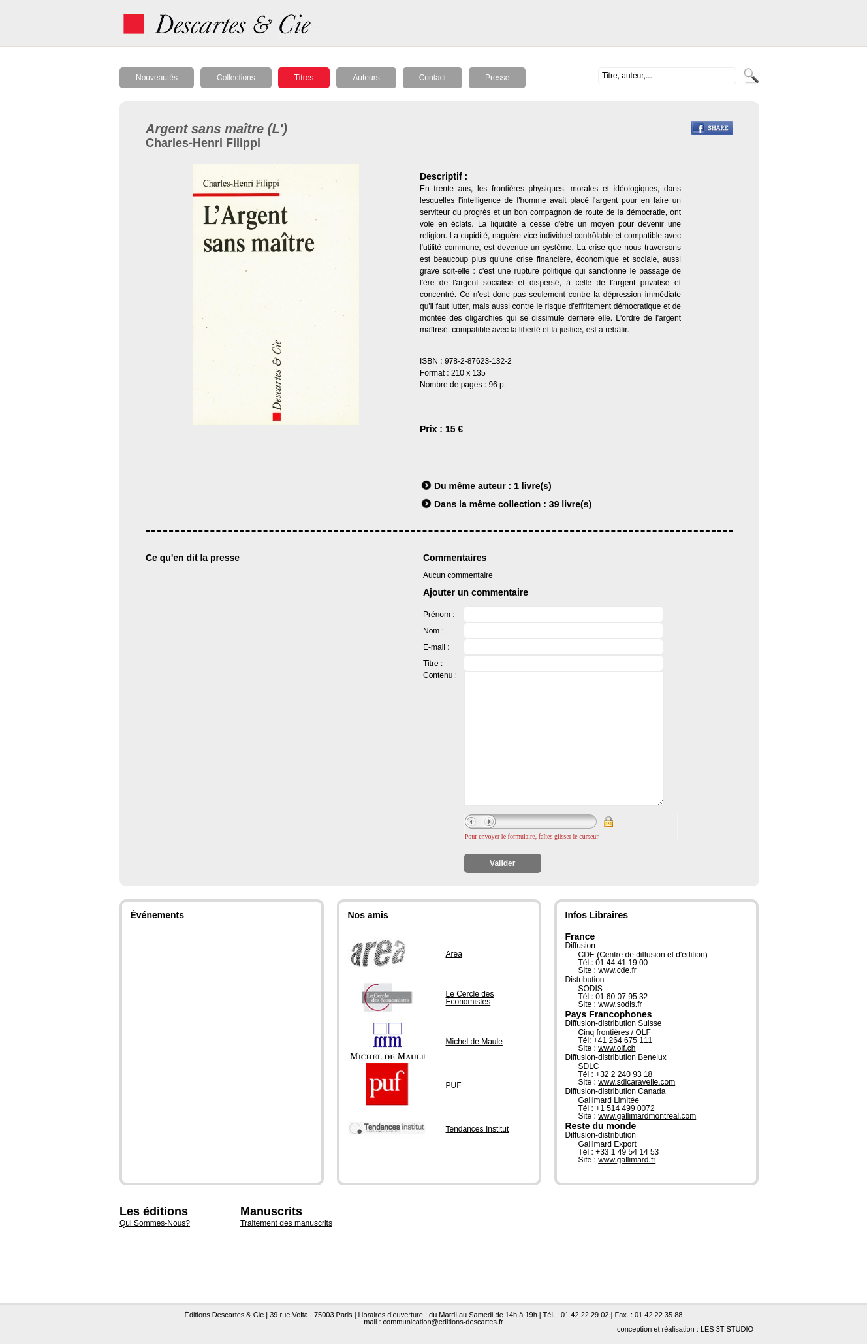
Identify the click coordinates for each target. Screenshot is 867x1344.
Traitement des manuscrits (286, 1223)
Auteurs (366, 77)
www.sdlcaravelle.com (636, 1082)
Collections (236, 77)
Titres (304, 77)
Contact (432, 77)
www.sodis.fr (620, 1004)
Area (454, 954)
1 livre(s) (533, 486)
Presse (497, 77)
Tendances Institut (477, 1129)
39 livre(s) (570, 504)
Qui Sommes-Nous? (154, 1223)
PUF (454, 1085)
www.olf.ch (616, 1048)
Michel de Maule (474, 1041)
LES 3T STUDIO (727, 1329)
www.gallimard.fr (626, 1159)
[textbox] (667, 75)
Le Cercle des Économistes (470, 997)
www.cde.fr (617, 970)
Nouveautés (157, 77)
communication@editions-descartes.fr (443, 1322)
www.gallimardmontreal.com (647, 1116)
